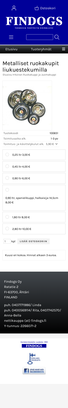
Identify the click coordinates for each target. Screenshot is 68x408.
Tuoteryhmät (41, 49)
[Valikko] (63, 49)
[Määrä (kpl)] (7, 241)
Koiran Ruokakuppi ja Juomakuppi (35, 74)
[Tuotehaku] (39, 37)
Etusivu (11, 49)
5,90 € (52, 144)
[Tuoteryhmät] (11, 37)
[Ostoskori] (45, 8)
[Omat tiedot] (13, 8)
